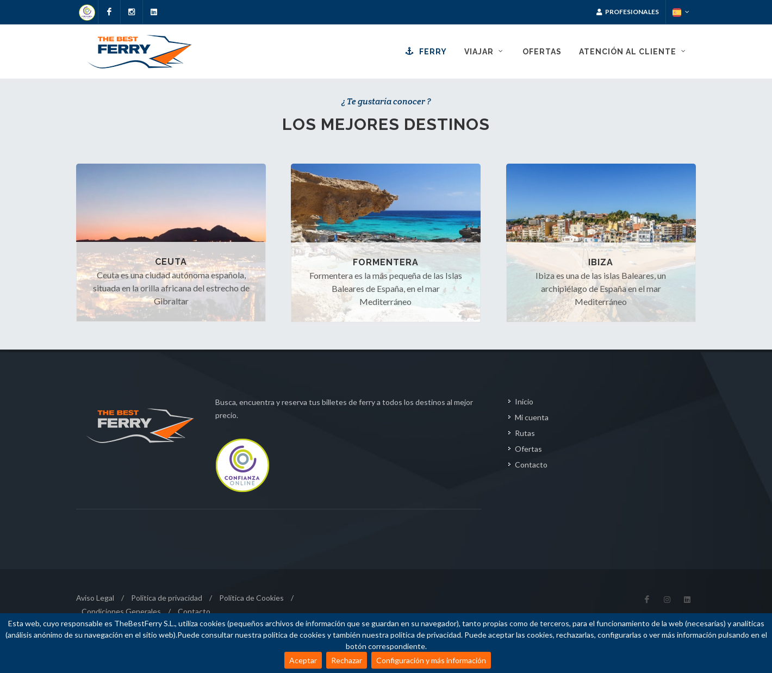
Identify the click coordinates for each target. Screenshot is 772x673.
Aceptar (303, 660)
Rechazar (346, 660)
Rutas (525, 433)
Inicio (524, 401)
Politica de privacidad (166, 597)
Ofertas (528, 448)
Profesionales (627, 12)
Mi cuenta (532, 417)
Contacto (531, 464)
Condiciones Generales (121, 611)
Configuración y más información (431, 660)
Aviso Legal (95, 597)
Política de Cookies (251, 597)
